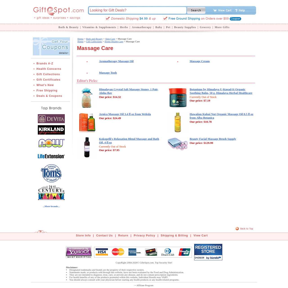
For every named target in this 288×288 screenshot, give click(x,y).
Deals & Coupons (49, 96)
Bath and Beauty (94, 38)
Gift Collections (48, 74)
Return (123, 235)
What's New (45, 85)
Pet (168, 27)
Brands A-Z (44, 63)
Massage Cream (200, 61)
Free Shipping (46, 90)
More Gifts (222, 27)
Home (80, 38)
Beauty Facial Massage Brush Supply (213, 139)
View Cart (201, 235)
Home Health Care (114, 41)
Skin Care (110, 38)
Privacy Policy (144, 235)
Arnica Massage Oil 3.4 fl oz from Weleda (125, 114)
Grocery (205, 27)
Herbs (124, 27)
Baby (158, 27)
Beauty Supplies (185, 27)
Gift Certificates (48, 79)
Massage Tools (108, 72)
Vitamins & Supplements (99, 27)
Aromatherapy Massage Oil (116, 61)
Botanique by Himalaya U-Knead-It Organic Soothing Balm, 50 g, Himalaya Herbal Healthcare (221, 91)
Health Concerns (48, 68)
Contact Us (104, 235)
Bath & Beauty (68, 27)
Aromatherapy (142, 27)
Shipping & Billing (174, 235)
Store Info (83, 235)
